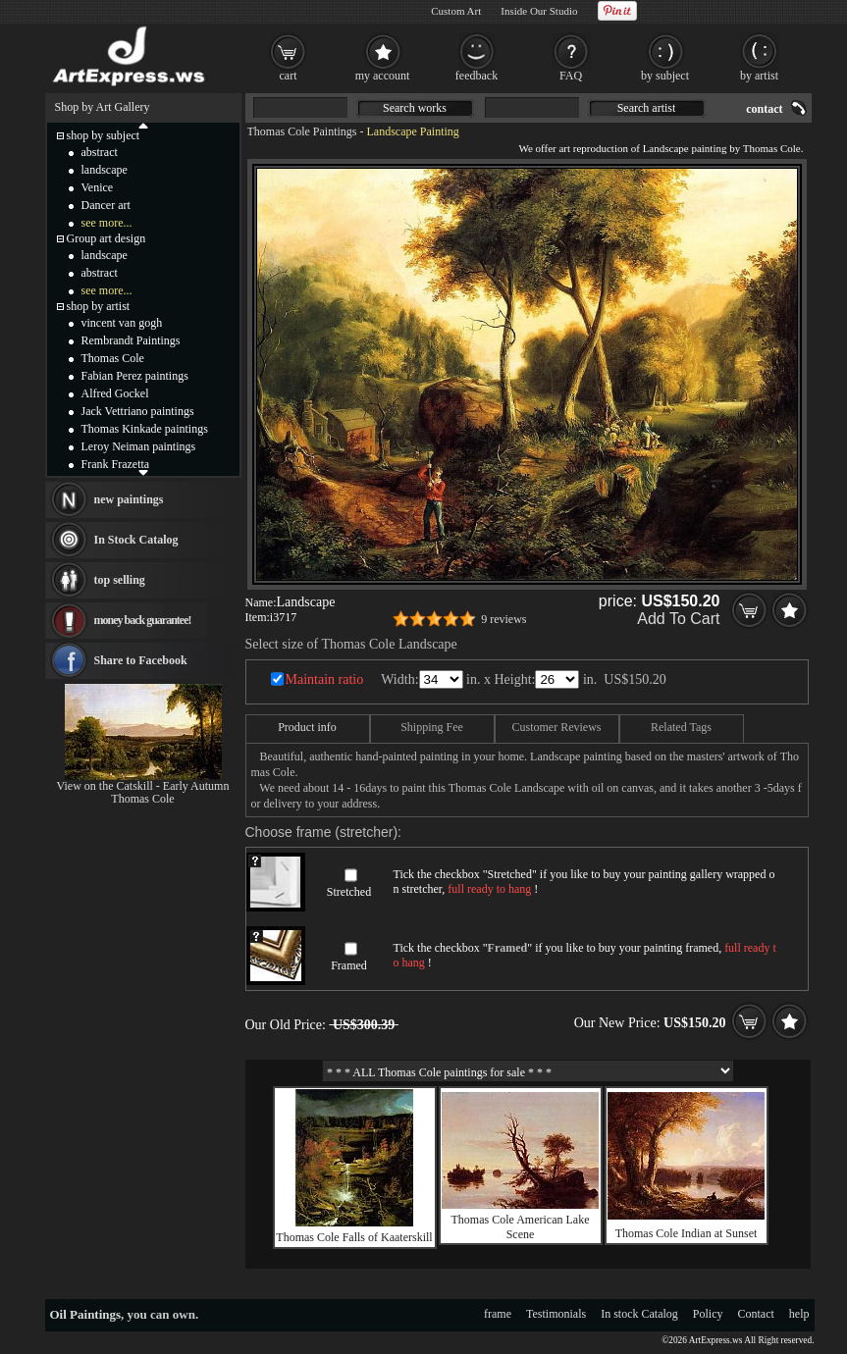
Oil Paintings (86, 1314)
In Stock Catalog (136, 540)
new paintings (129, 499)
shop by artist (99, 306)
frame (497, 1314)
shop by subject (103, 135)
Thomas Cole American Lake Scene (520, 1227)
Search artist (646, 108)
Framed (349, 965)
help (799, 1314)
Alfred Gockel (115, 393)
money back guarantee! (142, 620)
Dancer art (106, 205)
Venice (97, 187)
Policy (708, 1314)
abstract (99, 152)
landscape (104, 170)
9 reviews (503, 619)
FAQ (570, 75)
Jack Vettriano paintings (137, 411)
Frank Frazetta (115, 464)
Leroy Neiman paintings (138, 446)
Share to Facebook (140, 660)
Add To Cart (678, 618)
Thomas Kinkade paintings (144, 429)
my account (382, 75)
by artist (759, 75)
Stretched (349, 892)
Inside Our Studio (539, 11)
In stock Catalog (639, 1314)
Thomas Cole (112, 358)
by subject (665, 75)
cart (288, 75)
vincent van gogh (122, 323)
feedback (476, 75)
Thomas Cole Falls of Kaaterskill (354, 1237)
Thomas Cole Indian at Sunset (686, 1233)
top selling (119, 580)
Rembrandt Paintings (131, 340)
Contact (756, 1314)
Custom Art (456, 11)
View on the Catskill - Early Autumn (143, 786)
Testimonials (556, 1314)
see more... (106, 223)
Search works (415, 108)
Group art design (106, 238)
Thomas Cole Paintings (302, 131)
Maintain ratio (325, 679)
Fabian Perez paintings (134, 376)
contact (764, 109)
